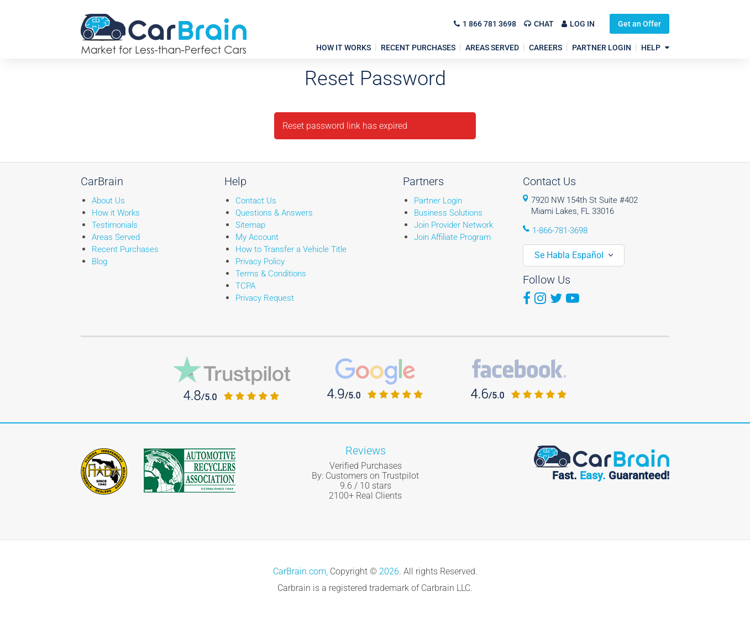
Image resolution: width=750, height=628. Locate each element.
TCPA (245, 286)
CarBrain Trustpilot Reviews (231, 378)
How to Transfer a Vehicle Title (291, 249)
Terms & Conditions (270, 274)
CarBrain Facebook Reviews (519, 379)
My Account (257, 237)
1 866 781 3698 (489, 23)
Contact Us (255, 201)
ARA (189, 470)
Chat (544, 23)
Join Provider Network (453, 225)
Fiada (104, 471)
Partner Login (438, 201)
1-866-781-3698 (560, 231)
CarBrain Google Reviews (375, 378)
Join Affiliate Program (452, 237)
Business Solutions (448, 213)
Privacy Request (264, 298)
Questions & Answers (274, 213)
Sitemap (250, 225)
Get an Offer (639, 23)
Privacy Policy (260, 261)
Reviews (365, 450)
